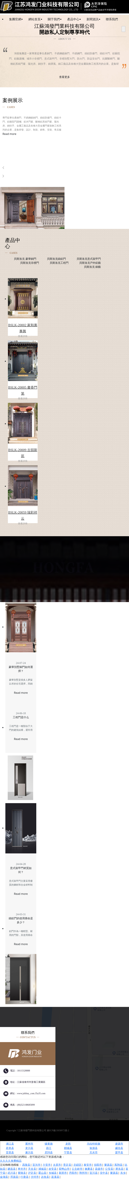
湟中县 (104, 1174)
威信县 (119, 1149)
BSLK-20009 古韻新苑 (23, 455)
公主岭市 (77, 1170)
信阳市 (98, 1166)
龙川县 (29, 1149)
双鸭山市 (64, 1170)
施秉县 (89, 1170)
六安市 (47, 1166)
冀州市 (29, 1145)
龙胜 (68, 1145)
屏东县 (119, 1170)
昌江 (48, 1149)
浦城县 (42, 1170)
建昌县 (12, 1170)
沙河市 (35, 1178)
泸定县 (32, 1174)
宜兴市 (36, 1166)
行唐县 (24, 1178)
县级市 (99, 1170)
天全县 (32, 1170)
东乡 (123, 1174)
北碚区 (77, 1166)
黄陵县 (22, 1174)
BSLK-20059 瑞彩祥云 (23, 518)
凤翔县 (118, 1166)
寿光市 (22, 1170)
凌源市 (119, 1145)
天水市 (94, 1153)
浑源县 (14, 1178)
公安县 (109, 1170)
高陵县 (26, 1166)
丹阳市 (73, 1174)
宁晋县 (68, 1153)
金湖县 (4, 1178)
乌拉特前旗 (93, 1145)
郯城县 (68, 1149)
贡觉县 (10, 1153)
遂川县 (29, 1153)
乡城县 (53, 1174)
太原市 (57, 1166)
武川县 (12, 1174)
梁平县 (119, 1153)
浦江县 (10, 1145)
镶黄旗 (49, 1145)
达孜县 (45, 1178)
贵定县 (67, 1166)
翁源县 (94, 1149)
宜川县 (94, 1174)
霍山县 (42, 1174)
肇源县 (108, 1166)
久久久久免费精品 (11, 1162)
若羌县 (10, 1149)
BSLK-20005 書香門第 (23, 393)
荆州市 (83, 1174)
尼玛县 (49, 1153)
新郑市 (63, 1174)
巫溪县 (55, 1178)
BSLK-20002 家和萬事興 (23, 330)
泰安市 (88, 1166)
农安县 (53, 1170)
